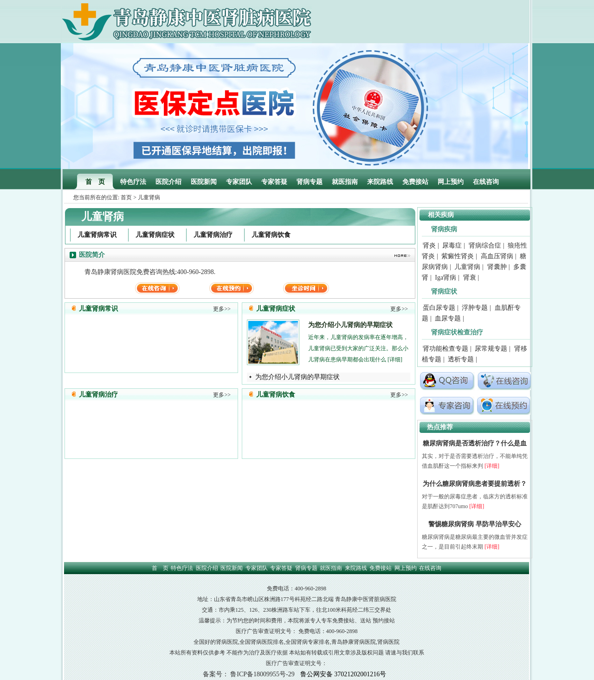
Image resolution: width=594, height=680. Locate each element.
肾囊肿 (497, 266)
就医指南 (345, 181)
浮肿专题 (475, 307)
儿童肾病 (467, 266)
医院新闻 (204, 181)
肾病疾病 (444, 229)
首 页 (95, 181)
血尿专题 (448, 318)
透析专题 (461, 359)
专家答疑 (274, 181)
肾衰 (469, 277)
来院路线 (380, 181)
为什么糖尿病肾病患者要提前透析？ (475, 483)
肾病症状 (444, 291)
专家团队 (239, 181)
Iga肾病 (445, 277)
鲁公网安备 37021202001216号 (343, 674)
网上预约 (451, 181)
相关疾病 (441, 214)
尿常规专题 (491, 348)
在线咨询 (486, 181)
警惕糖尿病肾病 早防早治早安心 (474, 524)
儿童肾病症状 (155, 234)
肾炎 (429, 245)
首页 (126, 197)
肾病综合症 (485, 245)
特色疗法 (133, 181)
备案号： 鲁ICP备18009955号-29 (249, 674)
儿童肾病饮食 (271, 234)
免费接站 (415, 181)
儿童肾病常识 (96, 234)
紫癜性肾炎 (457, 256)
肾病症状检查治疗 (457, 332)
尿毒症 (452, 245)
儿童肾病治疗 (213, 234)
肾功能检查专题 (445, 348)
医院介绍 (168, 181)
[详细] (394, 359)
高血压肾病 (497, 256)
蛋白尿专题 (439, 307)
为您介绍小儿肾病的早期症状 (350, 324)
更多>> (222, 309)
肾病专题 (310, 181)
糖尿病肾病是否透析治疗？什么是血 (475, 443)
